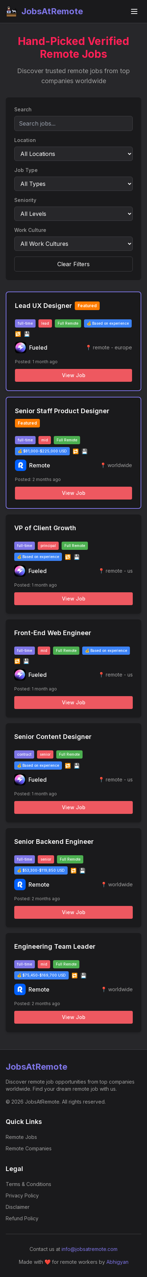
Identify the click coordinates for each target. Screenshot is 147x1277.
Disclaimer (18, 1207)
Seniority (25, 200)
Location (25, 140)
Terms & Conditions (28, 1184)
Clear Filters (73, 264)
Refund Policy (22, 1218)
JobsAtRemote (44, 11)
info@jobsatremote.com (89, 1249)
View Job (73, 375)
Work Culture (30, 230)
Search (23, 109)
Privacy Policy (22, 1195)
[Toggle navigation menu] (134, 11)
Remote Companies (29, 1148)
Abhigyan (117, 1262)
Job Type (26, 170)
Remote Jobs (21, 1137)
